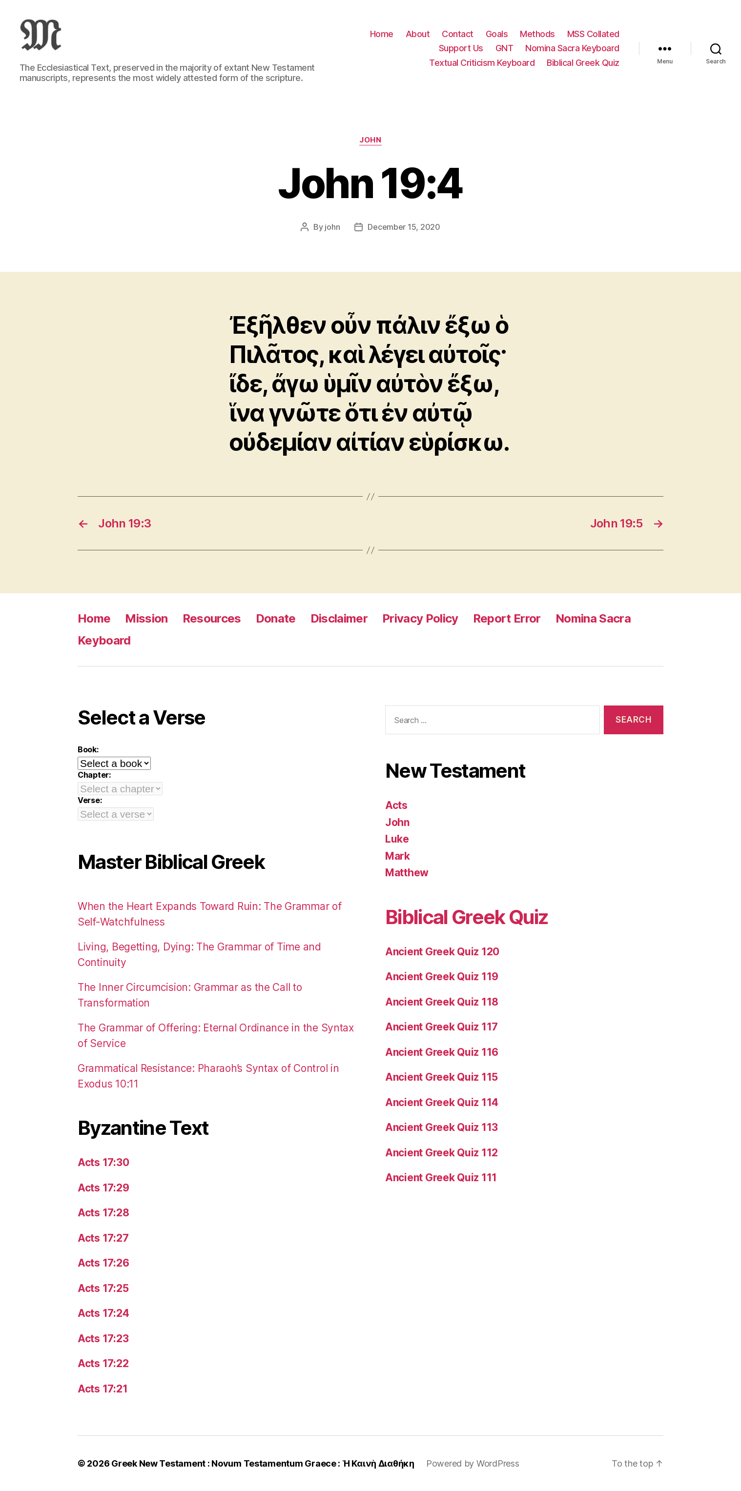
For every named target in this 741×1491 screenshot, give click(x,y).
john (332, 227)
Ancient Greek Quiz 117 (441, 1027)
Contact (457, 34)
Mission (146, 618)
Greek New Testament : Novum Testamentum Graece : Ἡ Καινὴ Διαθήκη (262, 1463)
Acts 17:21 (102, 1389)
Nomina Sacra (593, 618)
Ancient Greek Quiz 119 (441, 976)
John (370, 140)
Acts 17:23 (103, 1338)
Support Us (461, 48)
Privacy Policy (420, 618)
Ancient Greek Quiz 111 (441, 1177)
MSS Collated (593, 34)
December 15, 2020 (404, 227)
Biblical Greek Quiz (583, 63)
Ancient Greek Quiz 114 (441, 1102)
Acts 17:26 (103, 1263)
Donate (276, 618)
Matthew (407, 872)
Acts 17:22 (103, 1363)
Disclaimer (339, 618)
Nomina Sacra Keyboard (572, 48)
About (418, 34)
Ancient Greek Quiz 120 (442, 952)
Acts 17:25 (103, 1288)
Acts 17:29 (103, 1188)
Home (381, 34)
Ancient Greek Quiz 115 (441, 1077)
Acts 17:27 (103, 1238)
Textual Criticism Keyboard (482, 63)
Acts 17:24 (103, 1313)
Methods (537, 34)
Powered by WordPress (472, 1463)
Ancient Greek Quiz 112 (441, 1153)
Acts (396, 805)
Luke (397, 839)
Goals (497, 34)
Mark (397, 856)
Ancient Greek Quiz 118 (441, 1002)
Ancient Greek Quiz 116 (441, 1052)
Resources (212, 618)
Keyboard (104, 640)
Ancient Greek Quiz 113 (441, 1127)
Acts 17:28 (103, 1213)
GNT (504, 48)
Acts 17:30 (103, 1162)
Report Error (507, 618)
